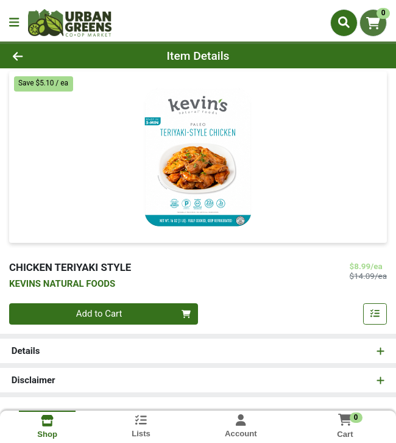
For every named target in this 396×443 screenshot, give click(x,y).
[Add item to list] (375, 314)
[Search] (344, 22)
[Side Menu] (14, 23)
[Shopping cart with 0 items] (373, 23)
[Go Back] (56, 56)
